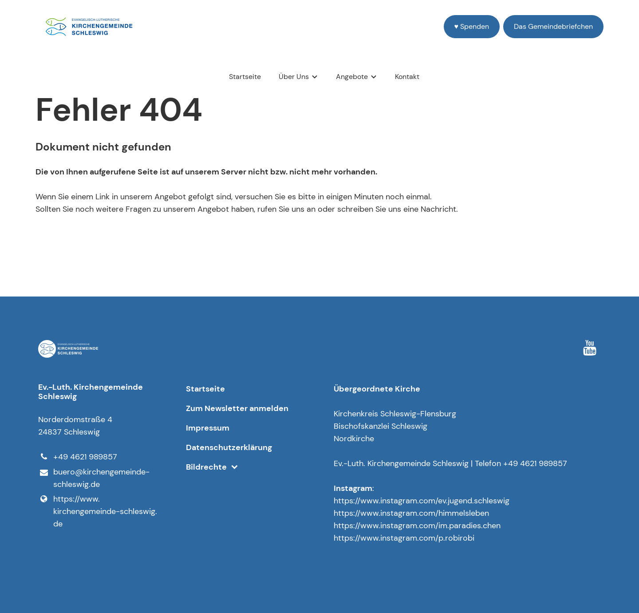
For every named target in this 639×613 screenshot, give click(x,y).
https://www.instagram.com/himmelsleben (411, 513)
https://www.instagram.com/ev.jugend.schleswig (421, 500)
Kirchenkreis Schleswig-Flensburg (395, 413)
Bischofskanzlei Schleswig (380, 426)
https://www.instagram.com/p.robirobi (404, 538)
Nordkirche (354, 438)
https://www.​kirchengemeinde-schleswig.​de (97, 511)
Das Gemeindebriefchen (553, 26)
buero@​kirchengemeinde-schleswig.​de (93, 478)
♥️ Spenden (471, 26)
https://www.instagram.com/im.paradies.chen (417, 525)
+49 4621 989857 (77, 457)
